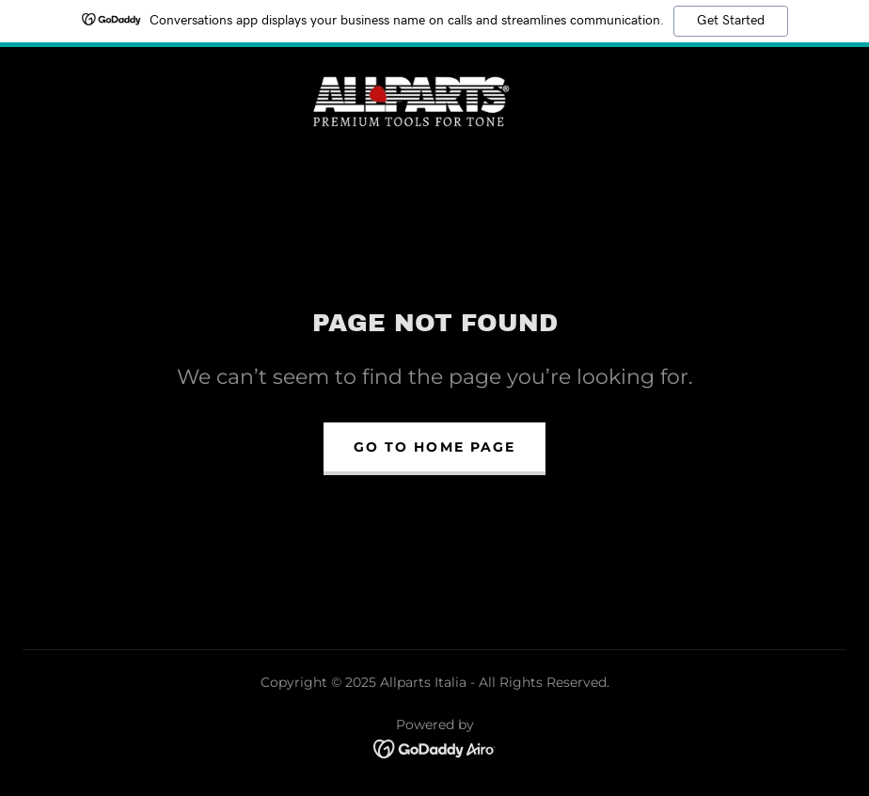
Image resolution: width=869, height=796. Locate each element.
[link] (412, 99)
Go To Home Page (434, 446)
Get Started (731, 20)
